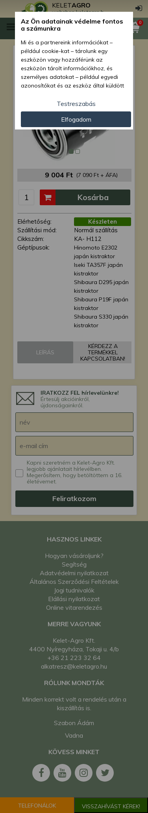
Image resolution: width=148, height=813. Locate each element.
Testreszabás (76, 104)
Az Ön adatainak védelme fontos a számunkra (72, 25)
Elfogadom (76, 119)
